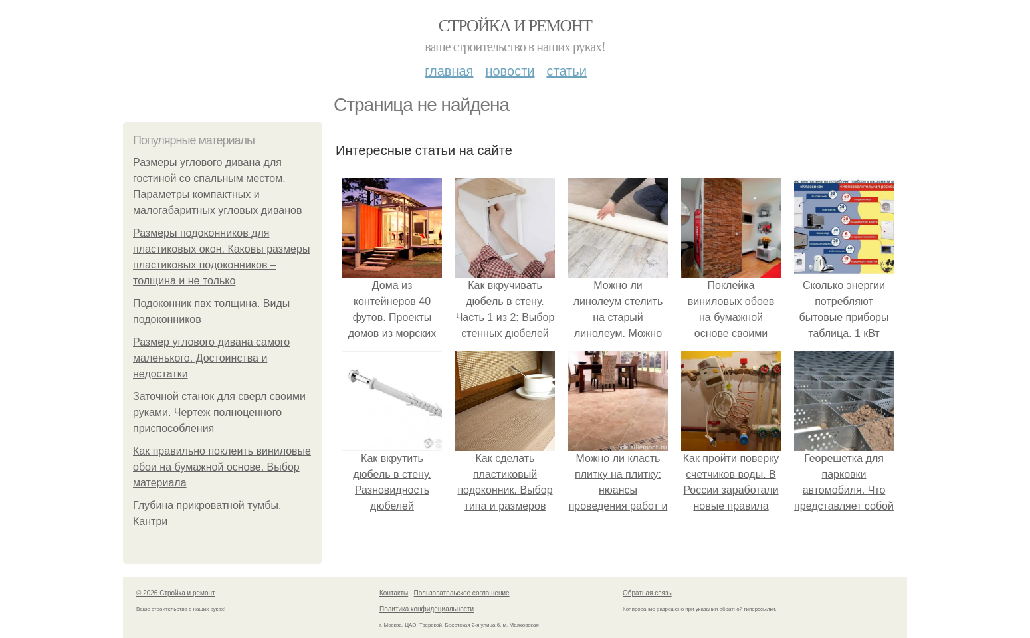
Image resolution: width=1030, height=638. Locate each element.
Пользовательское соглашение (462, 593)
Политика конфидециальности (426, 609)
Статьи (566, 71)
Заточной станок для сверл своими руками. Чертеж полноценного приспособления (219, 412)
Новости (509, 71)
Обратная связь (647, 593)
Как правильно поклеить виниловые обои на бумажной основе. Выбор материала (222, 466)
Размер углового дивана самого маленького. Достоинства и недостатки (211, 357)
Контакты (393, 593)
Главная (449, 71)
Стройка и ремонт (515, 25)
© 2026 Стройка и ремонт (175, 593)
